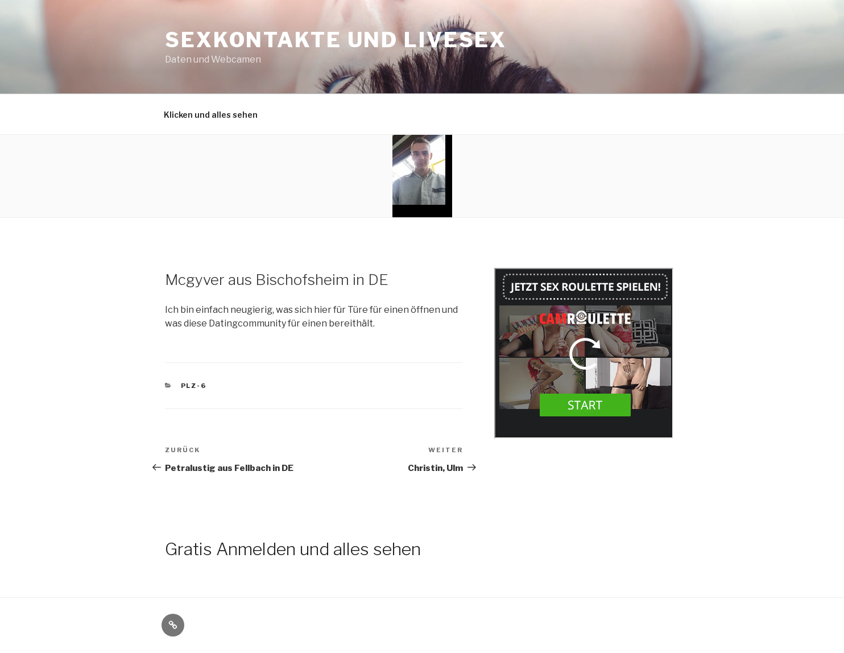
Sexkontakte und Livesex (336, 39)
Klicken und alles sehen (211, 114)
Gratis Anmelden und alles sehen (293, 549)
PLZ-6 (194, 386)
